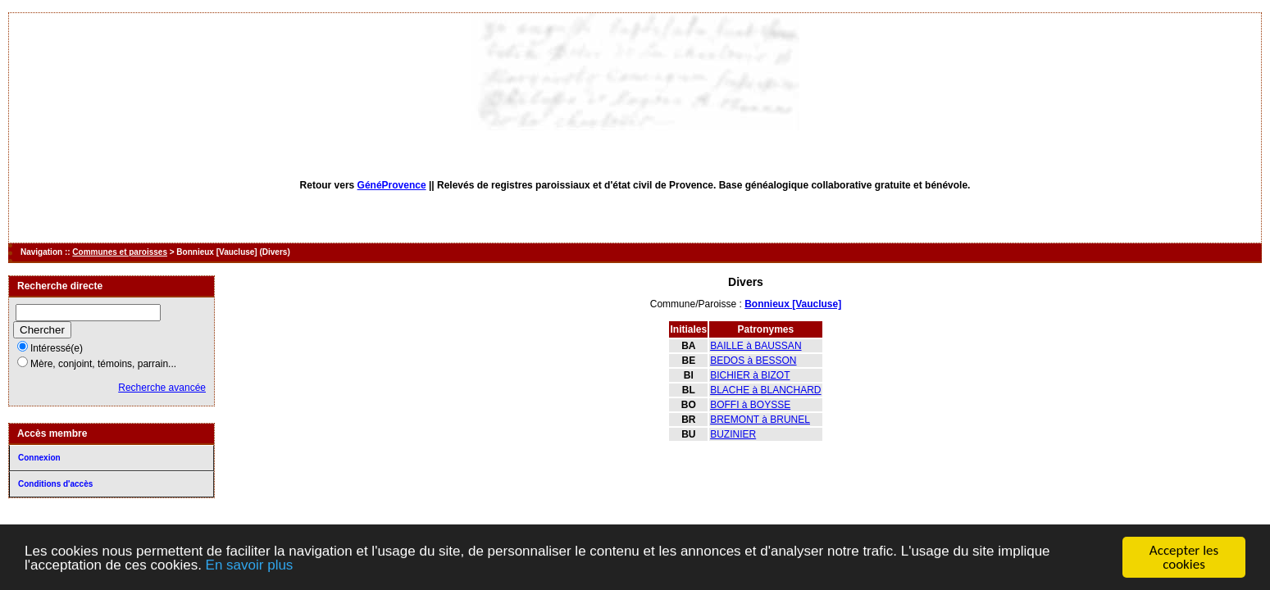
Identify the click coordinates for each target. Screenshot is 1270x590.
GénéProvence (391, 185)
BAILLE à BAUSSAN (755, 346)
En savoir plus (250, 565)
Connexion (39, 457)
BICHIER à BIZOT (750, 375)
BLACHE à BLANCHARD (765, 390)
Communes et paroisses (119, 251)
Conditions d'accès (55, 483)
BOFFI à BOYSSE (750, 405)
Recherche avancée (162, 387)
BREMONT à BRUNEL (760, 419)
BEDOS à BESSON (753, 360)
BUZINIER (733, 434)
